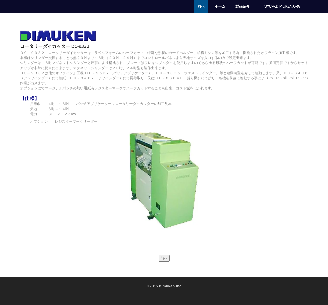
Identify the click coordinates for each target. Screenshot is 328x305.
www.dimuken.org (282, 6)
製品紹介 (242, 6)
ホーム (220, 6)
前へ (201, 6)
